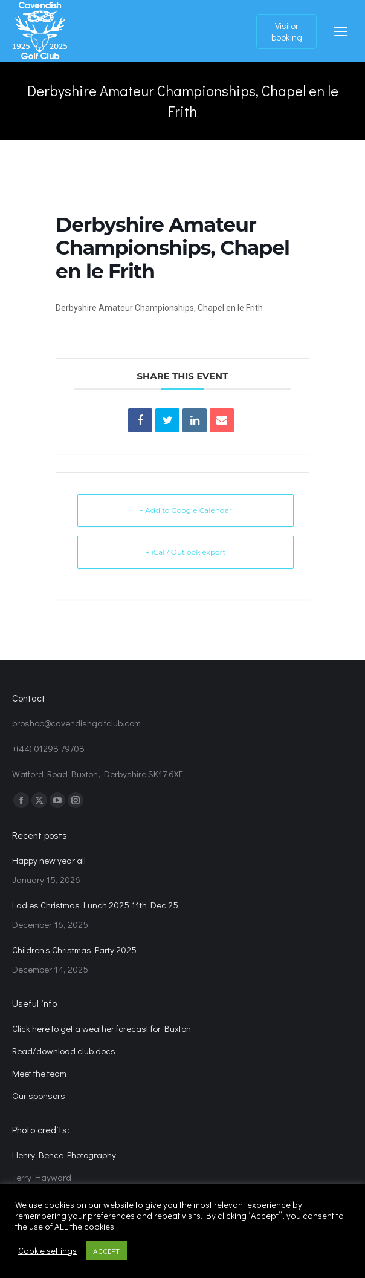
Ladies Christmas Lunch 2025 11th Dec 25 (95, 905)
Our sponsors (38, 1095)
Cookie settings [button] (47, 1250)
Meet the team (39, 1073)
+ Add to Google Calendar (185, 510)
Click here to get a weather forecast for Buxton (101, 1028)
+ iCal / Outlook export (186, 551)
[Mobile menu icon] (341, 31)
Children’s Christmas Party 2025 (74, 950)
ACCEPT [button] (106, 1250)
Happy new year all (49, 860)
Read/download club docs (63, 1051)
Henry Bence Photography (64, 1155)
